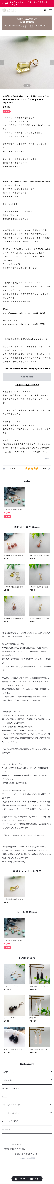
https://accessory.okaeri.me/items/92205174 (24, 324)
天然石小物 (7, 1080)
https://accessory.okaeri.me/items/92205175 (24, 313)
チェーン (6, 1129)
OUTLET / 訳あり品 (11, 1088)
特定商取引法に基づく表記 (14, 1149)
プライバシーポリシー (13, 1144)
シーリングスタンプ (11, 1113)
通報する (47, 458)
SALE (4, 1097)
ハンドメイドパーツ (11, 1105)
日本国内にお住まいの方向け (27, 385)
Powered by (27, 1158)
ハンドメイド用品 (10, 1121)
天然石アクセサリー (11, 1072)
